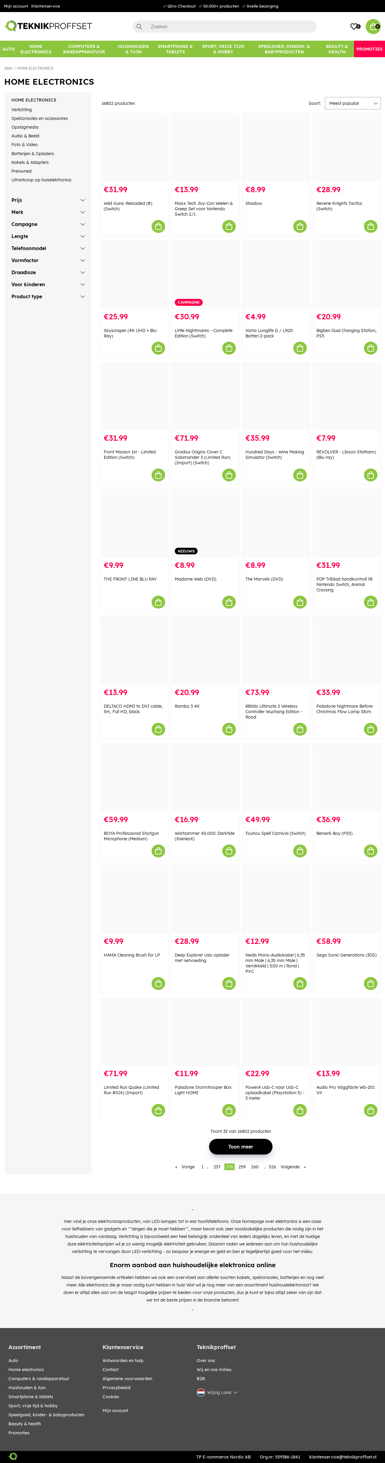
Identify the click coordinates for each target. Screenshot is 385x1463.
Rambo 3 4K (187, 706)
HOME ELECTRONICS (35, 68)
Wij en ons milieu (214, 1369)
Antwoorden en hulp (123, 1360)
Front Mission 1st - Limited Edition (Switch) (130, 454)
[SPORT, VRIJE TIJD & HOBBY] (223, 49)
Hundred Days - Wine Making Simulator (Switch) (274, 454)
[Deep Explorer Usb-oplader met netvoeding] (205, 899)
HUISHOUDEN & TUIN (26, 1387)
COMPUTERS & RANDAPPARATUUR (38, 1378)
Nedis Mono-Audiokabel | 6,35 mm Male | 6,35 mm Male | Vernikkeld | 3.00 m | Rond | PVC (275, 963)
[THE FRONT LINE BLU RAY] (134, 523)
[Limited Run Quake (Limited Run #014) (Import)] (134, 1032)
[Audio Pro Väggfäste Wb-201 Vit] (347, 1032)
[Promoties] (369, 49)
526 (272, 1167)
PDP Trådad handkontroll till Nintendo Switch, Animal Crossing (344, 584)
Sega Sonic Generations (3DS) (346, 955)
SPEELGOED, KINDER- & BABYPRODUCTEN (46, 1415)
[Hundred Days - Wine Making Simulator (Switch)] (276, 397)
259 (242, 1167)
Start (8, 68)
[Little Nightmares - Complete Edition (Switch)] (205, 275)
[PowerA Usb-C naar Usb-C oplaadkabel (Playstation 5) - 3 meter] (276, 1032)
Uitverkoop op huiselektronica (41, 180)
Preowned (21, 171)
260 (255, 1167)
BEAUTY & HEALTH (24, 1424)
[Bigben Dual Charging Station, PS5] (347, 275)
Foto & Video (24, 144)
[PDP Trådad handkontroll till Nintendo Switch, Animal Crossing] (347, 523)
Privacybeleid (117, 1387)
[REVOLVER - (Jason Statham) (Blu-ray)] (347, 397)
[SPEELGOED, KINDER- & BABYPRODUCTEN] (284, 49)
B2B (201, 1378)
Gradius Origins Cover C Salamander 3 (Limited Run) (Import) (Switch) (202, 457)
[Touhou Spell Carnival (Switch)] (276, 778)
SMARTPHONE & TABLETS (30, 1396)
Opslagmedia (24, 127)
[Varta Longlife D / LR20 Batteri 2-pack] (276, 275)
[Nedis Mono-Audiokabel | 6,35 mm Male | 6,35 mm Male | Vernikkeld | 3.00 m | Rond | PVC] (276, 899)
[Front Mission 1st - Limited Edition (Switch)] (134, 397)
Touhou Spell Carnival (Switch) (275, 833)
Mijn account (16, 6)
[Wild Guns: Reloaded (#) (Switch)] (134, 148)
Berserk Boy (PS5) (334, 833)
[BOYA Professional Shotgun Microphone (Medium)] (134, 778)
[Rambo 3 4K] (205, 651)
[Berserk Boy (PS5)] (347, 778)
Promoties (18, 1433)
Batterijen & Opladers (32, 153)
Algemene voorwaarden (127, 1378)
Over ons (206, 1360)
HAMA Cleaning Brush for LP (132, 955)
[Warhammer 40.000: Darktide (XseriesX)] (205, 778)
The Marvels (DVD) (264, 579)
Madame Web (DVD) (195, 579)
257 (217, 1167)
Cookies (111, 1396)
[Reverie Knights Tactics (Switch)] (347, 148)
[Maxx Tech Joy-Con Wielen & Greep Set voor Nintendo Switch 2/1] (205, 148)
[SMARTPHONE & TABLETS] (175, 49)
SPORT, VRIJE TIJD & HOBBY (32, 1405)
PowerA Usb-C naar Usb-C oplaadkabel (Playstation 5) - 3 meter (274, 1093)
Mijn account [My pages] (115, 1410)
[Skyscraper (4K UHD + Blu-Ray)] (134, 275)
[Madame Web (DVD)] (205, 523)
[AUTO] (8, 49)
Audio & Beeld (25, 136)
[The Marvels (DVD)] (276, 523)
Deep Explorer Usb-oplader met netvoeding (202, 957)
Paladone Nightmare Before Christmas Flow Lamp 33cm (344, 708)
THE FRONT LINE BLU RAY (130, 579)
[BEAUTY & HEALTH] (337, 49)
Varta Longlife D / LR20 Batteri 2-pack (269, 333)
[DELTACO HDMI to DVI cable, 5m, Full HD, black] (134, 651)
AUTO (13, 1360)
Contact (111, 1369)
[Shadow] (276, 148)
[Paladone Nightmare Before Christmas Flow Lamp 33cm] (347, 651)
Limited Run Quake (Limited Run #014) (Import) (131, 1090)
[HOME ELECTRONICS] (36, 49)
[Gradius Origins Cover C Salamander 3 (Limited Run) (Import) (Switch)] (205, 397)
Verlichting (21, 109)
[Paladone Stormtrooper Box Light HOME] (205, 1032)
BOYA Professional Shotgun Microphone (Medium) (131, 836)
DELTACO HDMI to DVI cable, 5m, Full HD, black (133, 708)
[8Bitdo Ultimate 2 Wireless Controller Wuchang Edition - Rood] (276, 651)
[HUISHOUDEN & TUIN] (133, 49)
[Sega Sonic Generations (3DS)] (347, 899)
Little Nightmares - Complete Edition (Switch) (204, 333)
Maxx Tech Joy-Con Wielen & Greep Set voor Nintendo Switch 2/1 (204, 209)
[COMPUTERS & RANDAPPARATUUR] (84, 49)
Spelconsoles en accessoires (39, 118)
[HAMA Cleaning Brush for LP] (134, 899)
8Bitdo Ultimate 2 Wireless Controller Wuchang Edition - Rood (273, 711)
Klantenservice (45, 6)
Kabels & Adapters (30, 162)
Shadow (253, 203)
